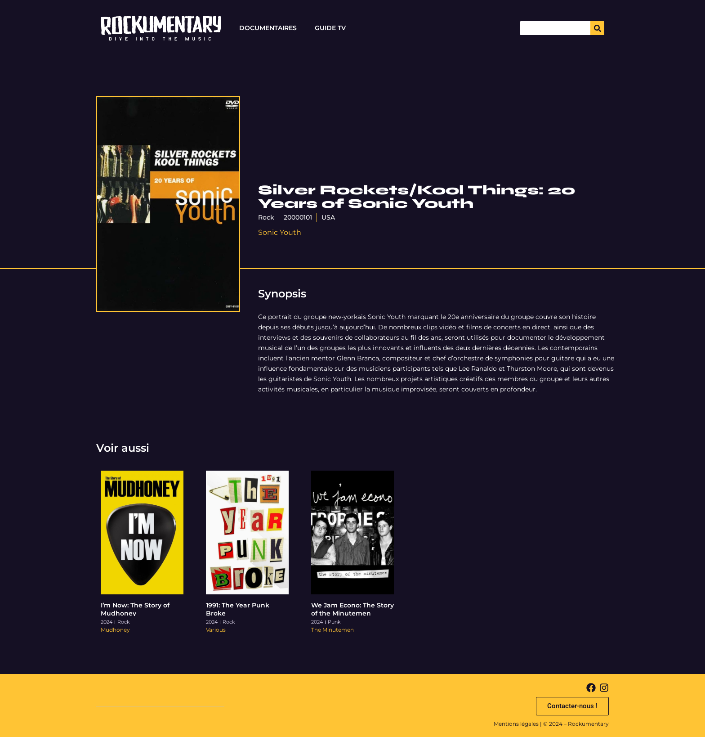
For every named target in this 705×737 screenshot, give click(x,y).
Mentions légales (516, 723)
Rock (266, 217)
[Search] (597, 28)
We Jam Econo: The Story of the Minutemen (352, 609)
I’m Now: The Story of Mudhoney (135, 609)
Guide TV (330, 28)
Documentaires (268, 28)
